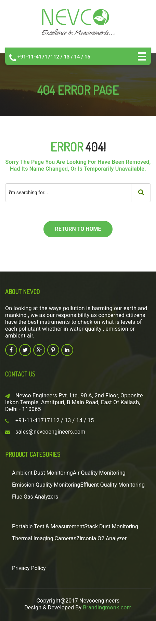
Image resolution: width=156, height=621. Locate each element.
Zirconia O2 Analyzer (101, 538)
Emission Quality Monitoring (46, 484)
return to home (78, 229)
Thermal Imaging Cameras (44, 538)
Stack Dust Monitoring (111, 526)
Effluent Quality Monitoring (112, 484)
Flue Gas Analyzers (35, 496)
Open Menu (142, 56)
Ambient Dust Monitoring (42, 473)
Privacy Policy (29, 568)
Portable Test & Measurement (48, 526)
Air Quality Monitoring (99, 473)
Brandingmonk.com (107, 607)
